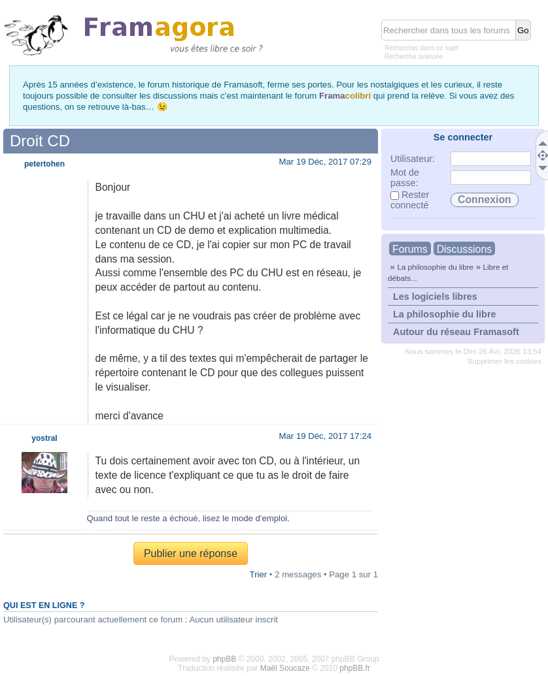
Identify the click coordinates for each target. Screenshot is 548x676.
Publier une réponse (190, 553)
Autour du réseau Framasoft (456, 332)
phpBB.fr (354, 668)
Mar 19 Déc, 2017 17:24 (325, 436)
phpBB (224, 659)
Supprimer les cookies (504, 361)
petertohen (44, 164)
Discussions (464, 249)
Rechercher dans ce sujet (421, 48)
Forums (410, 249)
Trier (258, 574)
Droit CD (40, 141)
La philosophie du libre (435, 267)
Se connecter (463, 137)
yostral (44, 438)
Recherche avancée (414, 56)
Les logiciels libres (435, 296)
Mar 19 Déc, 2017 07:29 (325, 162)
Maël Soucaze (285, 668)
